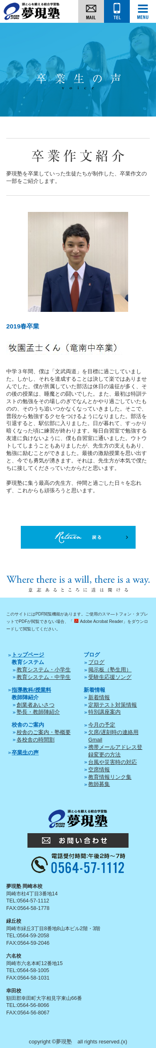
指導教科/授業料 (31, 690)
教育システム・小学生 (44, 669)
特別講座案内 (104, 712)
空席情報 (99, 769)
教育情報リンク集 (109, 777)
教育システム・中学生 (44, 677)
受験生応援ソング (109, 677)
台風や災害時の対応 (112, 762)
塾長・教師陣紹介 (38, 712)
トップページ (28, 655)
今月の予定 (101, 725)
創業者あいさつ (35, 705)
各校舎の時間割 (35, 740)
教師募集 (99, 784)
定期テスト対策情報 (112, 705)
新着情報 (99, 697)
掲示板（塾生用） (109, 669)
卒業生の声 (25, 752)
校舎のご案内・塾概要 (44, 732)
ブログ (96, 662)
